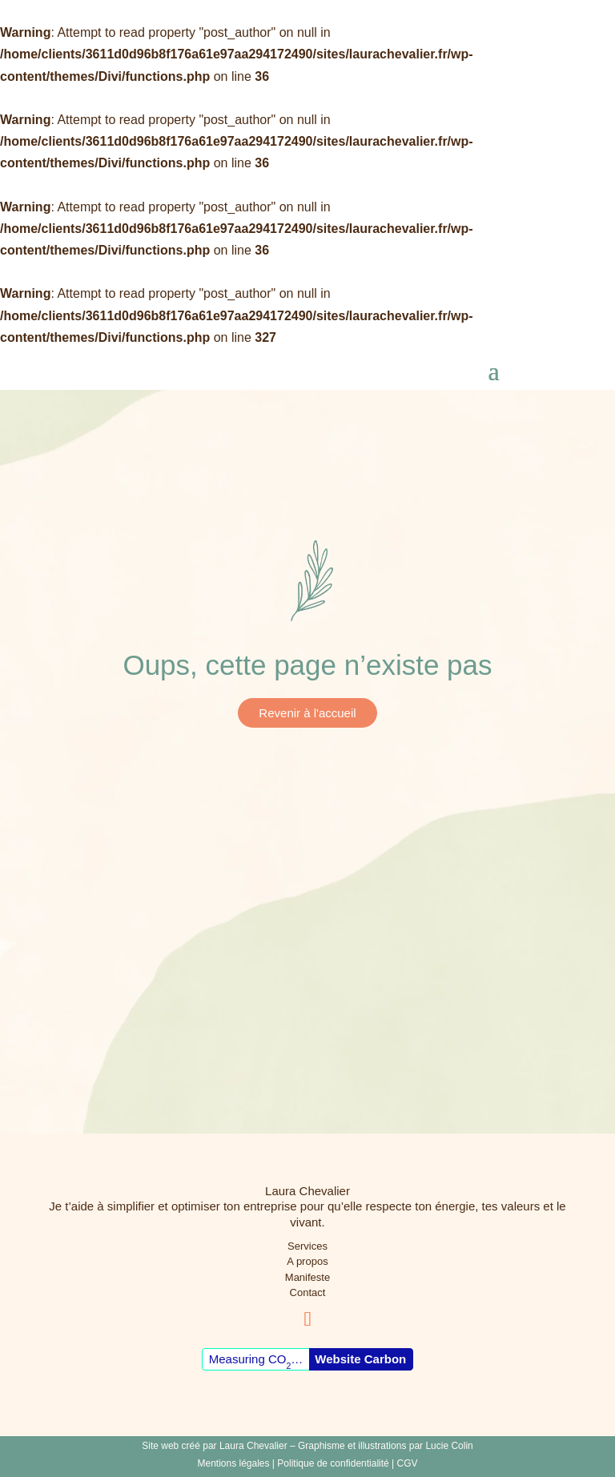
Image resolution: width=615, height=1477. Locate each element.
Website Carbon (360, 1359)
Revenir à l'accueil (307, 713)
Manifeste (307, 1277)
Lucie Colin (448, 1445)
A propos (307, 1261)
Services (307, 1246)
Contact (308, 1292)
